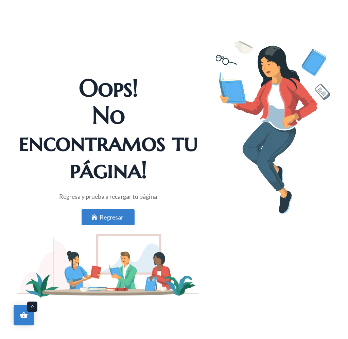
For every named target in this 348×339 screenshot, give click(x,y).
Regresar (111, 217)
